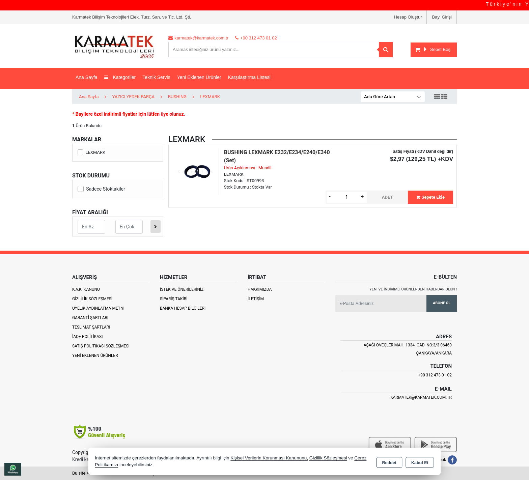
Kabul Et (419, 461)
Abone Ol (441, 303)
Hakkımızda (260, 289)
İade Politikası (87, 336)
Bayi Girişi (442, 17)
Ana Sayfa (87, 77)
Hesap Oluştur (408, 17)
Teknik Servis (156, 77)
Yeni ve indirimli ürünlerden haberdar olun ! (413, 289)
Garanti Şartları (90, 317)
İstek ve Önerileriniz (182, 289)
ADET (387, 197)
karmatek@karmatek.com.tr (421, 397)
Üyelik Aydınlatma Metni (98, 308)
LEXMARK (91, 152)
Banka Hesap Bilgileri (182, 308)
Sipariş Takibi (174, 299)
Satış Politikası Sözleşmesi (101, 346)
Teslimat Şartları (91, 327)
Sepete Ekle (430, 197)
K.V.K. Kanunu (86, 289)
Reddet (389, 461)
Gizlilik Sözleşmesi (92, 299)
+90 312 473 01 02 (435, 375)
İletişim (256, 299)
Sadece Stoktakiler (101, 189)
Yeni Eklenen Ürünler (95, 355)
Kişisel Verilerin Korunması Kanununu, (269, 457)
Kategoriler (120, 77)
